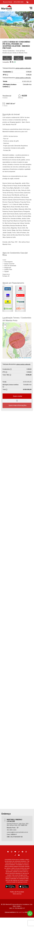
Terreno (5, 51)
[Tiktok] (18, 851)
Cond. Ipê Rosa (20, 51)
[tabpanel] (17, 24)
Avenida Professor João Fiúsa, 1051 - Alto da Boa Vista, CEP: (18, 824)
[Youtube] (15, 851)
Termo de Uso (17, 893)
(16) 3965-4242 (11, 829)
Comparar (18, 58)
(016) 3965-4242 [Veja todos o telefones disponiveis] (18, 2)
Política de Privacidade (17, 891)
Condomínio (11, 51)
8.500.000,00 (26, 81)
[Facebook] (8, 851)
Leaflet (19, 357)
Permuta (28, 58)
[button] (27, 2)
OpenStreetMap (27, 357)
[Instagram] (11, 851)
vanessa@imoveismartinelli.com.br (17, 832)
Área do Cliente (7, 2)
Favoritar (7, 58)
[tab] (25, 15)
